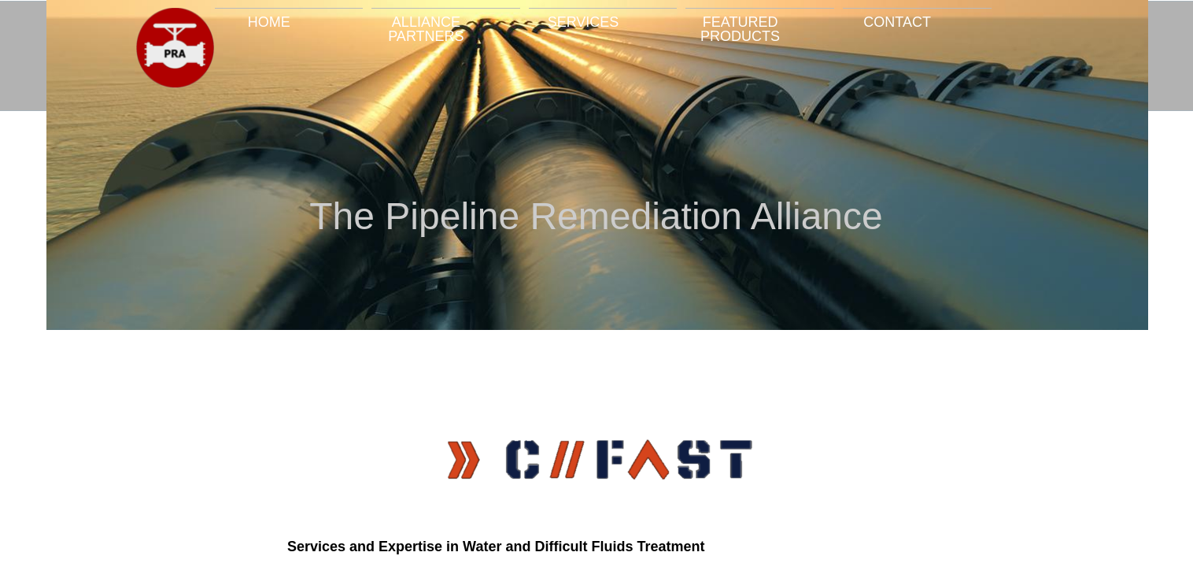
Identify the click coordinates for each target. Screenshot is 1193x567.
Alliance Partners (426, 28)
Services (583, 21)
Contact (897, 21)
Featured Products (740, 28)
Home (269, 21)
